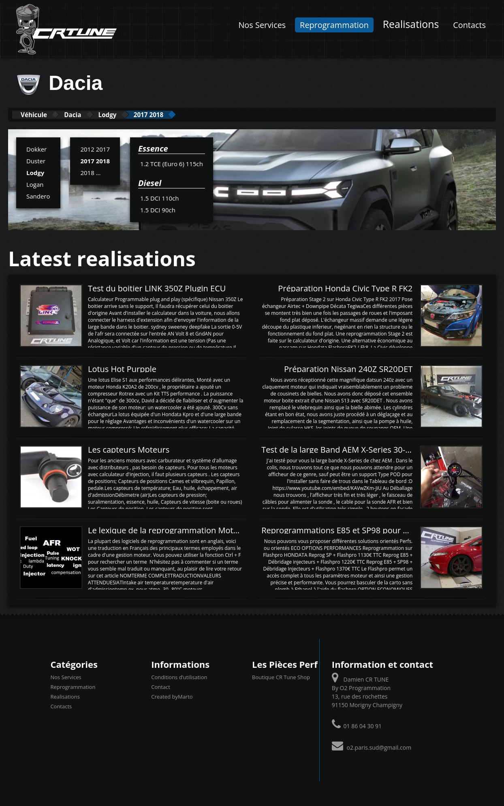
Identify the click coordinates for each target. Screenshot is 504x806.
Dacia (87, 114)
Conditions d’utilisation (179, 676)
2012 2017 (95, 149)
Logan (35, 184)
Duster (35, 160)
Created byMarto (171, 695)
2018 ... (90, 172)
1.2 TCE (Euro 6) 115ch (171, 163)
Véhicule (39, 114)
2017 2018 (182, 114)
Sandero (38, 196)
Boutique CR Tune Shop (281, 676)
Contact (160, 686)
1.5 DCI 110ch (159, 198)
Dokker (36, 149)
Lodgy (132, 114)
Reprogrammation (334, 24)
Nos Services (262, 24)
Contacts (469, 24)
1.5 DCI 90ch (157, 209)
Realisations (411, 24)
